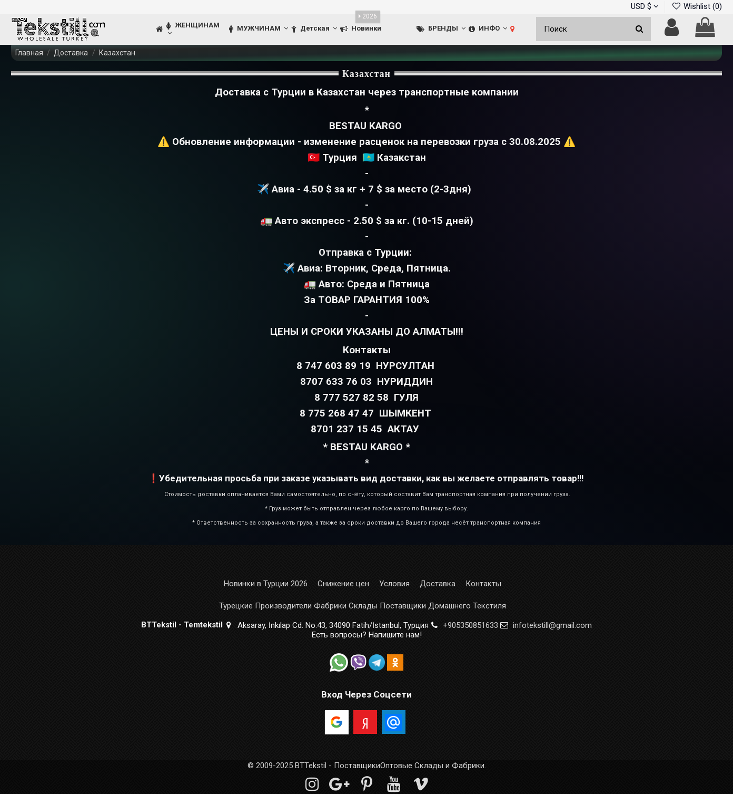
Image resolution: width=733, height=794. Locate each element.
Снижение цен (343, 584)
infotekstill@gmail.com (552, 625)
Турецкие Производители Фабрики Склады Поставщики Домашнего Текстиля (362, 606)
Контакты (483, 584)
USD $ (645, 6)
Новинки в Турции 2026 (266, 584)
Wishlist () (696, 6)
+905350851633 (470, 625)
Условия (394, 584)
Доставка (437, 584)
